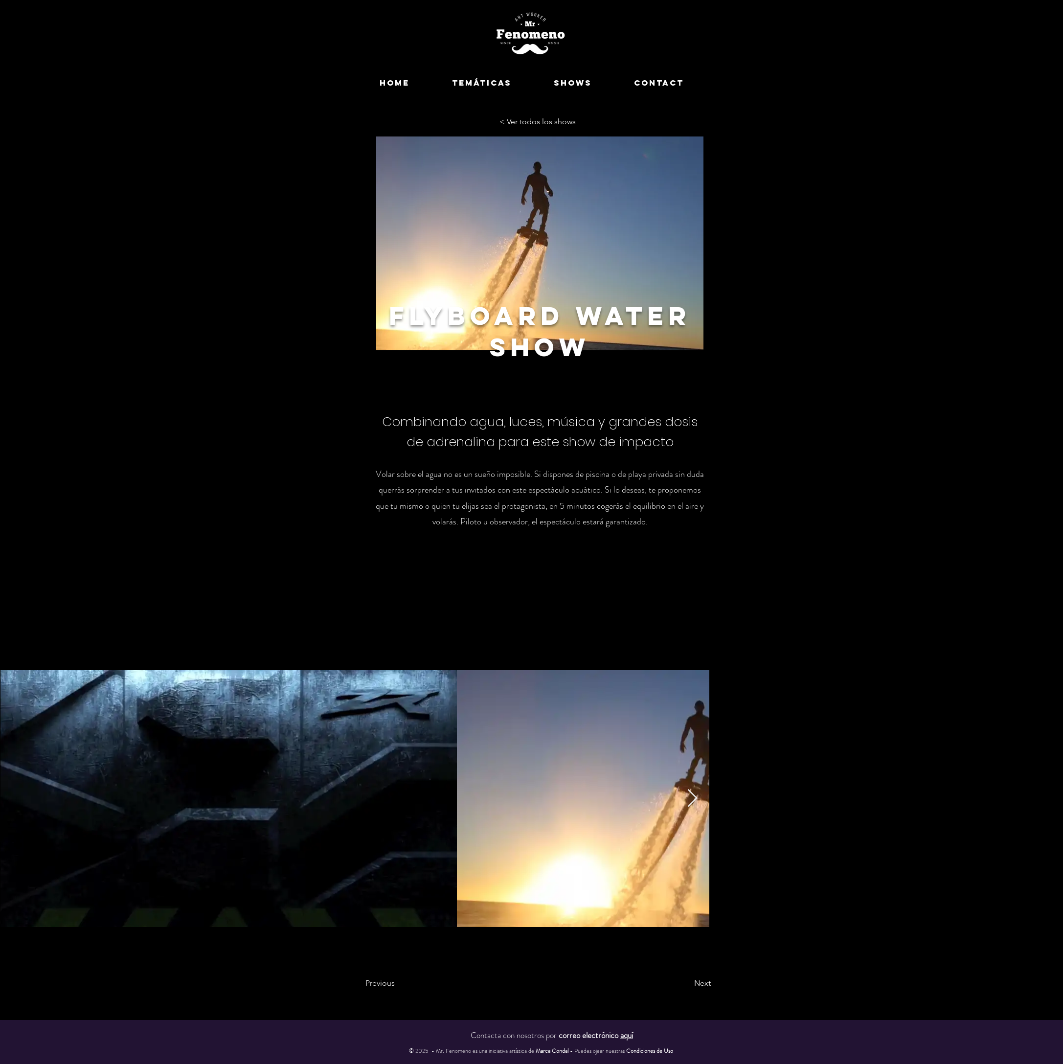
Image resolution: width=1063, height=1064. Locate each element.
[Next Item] (692, 798)
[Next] (678, 983)
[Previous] (405, 983)
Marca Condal (553, 1050)
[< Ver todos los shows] (540, 122)
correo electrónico (596, 1035)
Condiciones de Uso (649, 1050)
